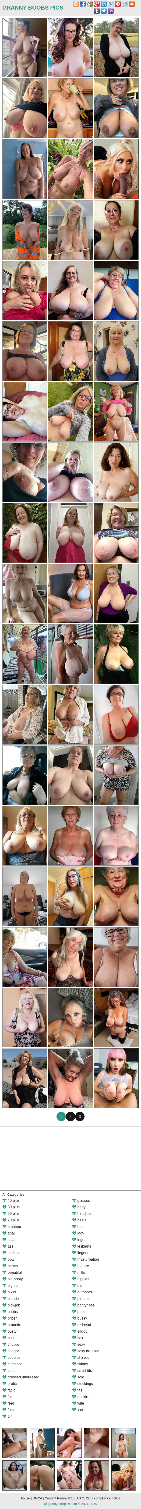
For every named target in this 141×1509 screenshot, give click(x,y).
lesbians (81, 1246)
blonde (10, 1299)
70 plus (11, 1220)
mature (80, 1266)
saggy (79, 1331)
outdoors (82, 1292)
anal (8, 1233)
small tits (82, 1371)
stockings (82, 1384)
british (10, 1318)
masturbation (85, 1259)
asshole (11, 1253)
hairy (78, 1207)
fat (7, 1397)
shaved (80, 1357)
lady (78, 1233)
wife (78, 1403)
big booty (12, 1279)
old (77, 1286)
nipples (80, 1279)
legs (78, 1240)
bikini (9, 1292)
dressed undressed (20, 1377)
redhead (81, 1325)
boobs (10, 1312)
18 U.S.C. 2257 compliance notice (95, 1498)
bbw (8, 1259)
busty (9, 1331)
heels (79, 1220)
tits (77, 1390)
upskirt (80, 1397)
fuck (8, 1410)
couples (11, 1357)
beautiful (12, 1272)
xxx (77, 1410)
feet (8, 1403)
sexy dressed (85, 1351)
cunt (8, 1371)
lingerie (80, 1253)
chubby (11, 1344)
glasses (81, 1200)
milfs (78, 1272)
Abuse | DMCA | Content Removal (45, 1498)
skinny (80, 1364)
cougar (10, 1351)
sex (77, 1338)
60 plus (11, 1214)
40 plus (11, 1200)
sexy (78, 1344)
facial (9, 1390)
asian (9, 1240)
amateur (11, 1227)
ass (7, 1246)
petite (79, 1312)
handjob (81, 1214)
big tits (10, 1286)
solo (78, 1377)
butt (8, 1338)
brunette (11, 1325)
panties (80, 1299)
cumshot (12, 1364)
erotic (9, 1384)
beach (10, 1266)
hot (77, 1227)
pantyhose (83, 1305)
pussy (79, 1318)
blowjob (11, 1305)
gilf (7, 1416)
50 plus (11, 1207)
